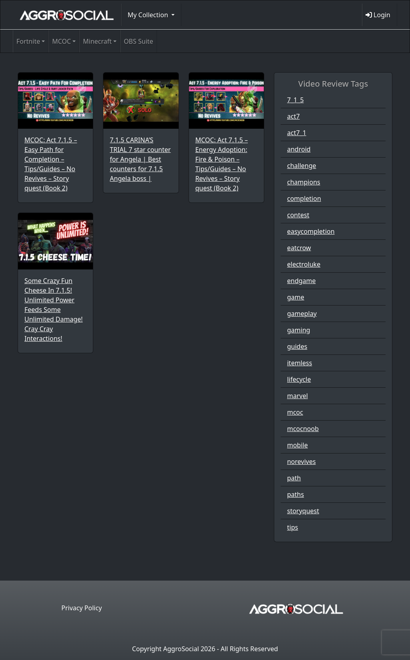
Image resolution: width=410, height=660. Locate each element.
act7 (293, 116)
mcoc (295, 412)
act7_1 (296, 132)
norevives (301, 461)
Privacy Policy (81, 607)
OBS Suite (138, 41)
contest (298, 215)
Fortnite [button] (28, 41)
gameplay (302, 313)
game (295, 297)
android (299, 149)
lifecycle (299, 379)
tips (292, 527)
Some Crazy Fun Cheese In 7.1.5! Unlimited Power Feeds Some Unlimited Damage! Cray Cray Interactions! (53, 309)
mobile (297, 445)
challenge (301, 165)
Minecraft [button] (97, 41)
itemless (299, 362)
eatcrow (299, 247)
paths (295, 494)
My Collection (149, 14)
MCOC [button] (61, 41)
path (294, 478)
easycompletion (311, 231)
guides (297, 346)
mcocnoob (303, 428)
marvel (297, 395)
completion (304, 198)
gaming (298, 330)
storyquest (303, 510)
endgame (301, 280)
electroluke (303, 264)
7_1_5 (295, 99)
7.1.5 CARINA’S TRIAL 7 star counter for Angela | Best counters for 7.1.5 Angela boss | (140, 159)
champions (303, 182)
